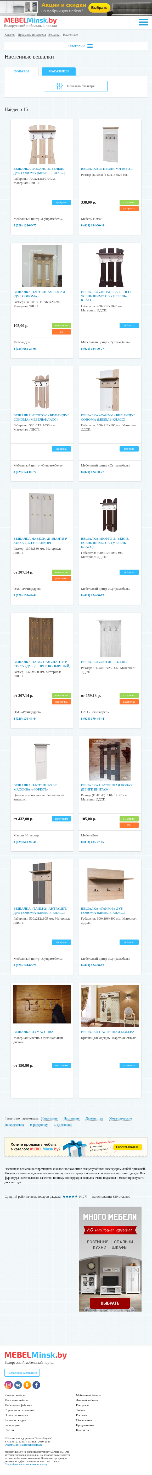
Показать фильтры (76, 86)
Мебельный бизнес (89, 1395)
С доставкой (63, 1125)
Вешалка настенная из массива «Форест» (35, 787)
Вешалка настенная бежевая (109, 1032)
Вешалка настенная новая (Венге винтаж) (107, 787)
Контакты (82, 1430)
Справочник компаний (19, 1410)
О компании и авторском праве (23, 1444)
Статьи (9, 1430)
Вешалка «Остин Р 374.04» (104, 662)
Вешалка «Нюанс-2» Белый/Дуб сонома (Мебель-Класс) (39, 171)
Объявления (84, 1420)
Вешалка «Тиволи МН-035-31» (107, 169)
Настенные (72, 1118)
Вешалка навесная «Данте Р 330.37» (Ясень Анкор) (40, 541)
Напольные (49, 1118)
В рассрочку (39, 1125)
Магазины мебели (16, 1400)
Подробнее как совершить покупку (25, 1464)
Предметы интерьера (32, 34)
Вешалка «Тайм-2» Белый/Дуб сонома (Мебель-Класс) (108, 417)
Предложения (85, 1425)
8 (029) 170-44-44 (24, 595)
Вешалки (54, 34)
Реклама (81, 1415)
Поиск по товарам (16, 1415)
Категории (79, 46)
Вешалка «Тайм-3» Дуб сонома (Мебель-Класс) (103, 910)
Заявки (80, 1410)
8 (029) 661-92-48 (24, 842)
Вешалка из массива (33, 1032)
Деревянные (94, 1118)
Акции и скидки (15, 1420)
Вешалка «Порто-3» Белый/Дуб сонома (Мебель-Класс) (41, 417)
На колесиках (14, 1125)
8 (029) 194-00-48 (92, 225)
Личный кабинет (87, 1400)
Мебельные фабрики (18, 1405)
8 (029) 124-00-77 (24, 225)
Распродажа (12, 1425)
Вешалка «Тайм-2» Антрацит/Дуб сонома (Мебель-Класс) (40, 910)
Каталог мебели (14, 1395)
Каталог (9, 34)
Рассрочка (82, 1405)
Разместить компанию (22, 1373)
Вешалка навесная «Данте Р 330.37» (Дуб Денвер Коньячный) (41, 664)
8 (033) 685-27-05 (24, 349)
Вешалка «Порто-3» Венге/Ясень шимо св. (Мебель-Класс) (105, 543)
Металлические (120, 1118)
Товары (21, 71)
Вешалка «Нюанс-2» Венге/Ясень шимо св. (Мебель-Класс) (106, 296)
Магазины (58, 71)
